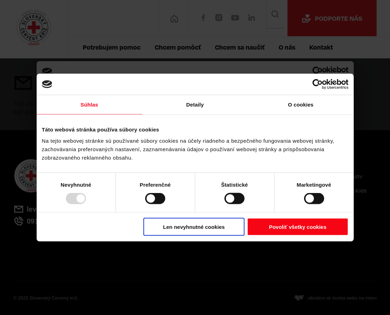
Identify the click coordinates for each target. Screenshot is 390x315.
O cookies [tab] (301, 105)
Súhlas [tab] (89, 105)
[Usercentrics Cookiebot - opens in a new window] (317, 84)
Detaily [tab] (195, 105)
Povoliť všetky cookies (297, 227)
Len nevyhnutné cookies (194, 227)
